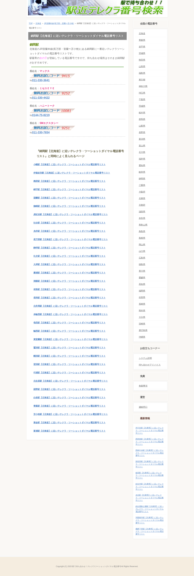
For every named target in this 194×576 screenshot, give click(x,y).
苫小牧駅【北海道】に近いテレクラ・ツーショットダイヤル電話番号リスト (70, 414)
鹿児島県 (143, 330)
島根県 (142, 238)
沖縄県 (142, 337)
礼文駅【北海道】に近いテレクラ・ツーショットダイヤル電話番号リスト (69, 256)
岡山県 (142, 244)
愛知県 (142, 165)
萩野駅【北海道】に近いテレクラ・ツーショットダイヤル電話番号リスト (69, 389)
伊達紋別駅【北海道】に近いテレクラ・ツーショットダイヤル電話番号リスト (71, 173)
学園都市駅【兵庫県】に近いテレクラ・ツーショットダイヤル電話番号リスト (150, 520)
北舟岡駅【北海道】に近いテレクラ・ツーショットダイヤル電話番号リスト (70, 306)
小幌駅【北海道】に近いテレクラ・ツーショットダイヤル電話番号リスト (69, 164)
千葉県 (142, 99)
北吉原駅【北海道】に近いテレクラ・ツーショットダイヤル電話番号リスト (70, 381)
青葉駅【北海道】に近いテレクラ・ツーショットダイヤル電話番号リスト (69, 406)
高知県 (142, 284)
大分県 (142, 317)
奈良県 (142, 218)
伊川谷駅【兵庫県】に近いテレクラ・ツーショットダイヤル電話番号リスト (150, 430)
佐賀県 (142, 297)
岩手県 (142, 46)
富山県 (142, 145)
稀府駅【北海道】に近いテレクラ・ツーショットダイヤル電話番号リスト (69, 181)
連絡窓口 (143, 407)
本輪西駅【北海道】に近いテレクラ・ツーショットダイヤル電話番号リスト (70, 314)
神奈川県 (143, 86)
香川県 (142, 271)
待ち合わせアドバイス (150, 364)
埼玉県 (142, 93)
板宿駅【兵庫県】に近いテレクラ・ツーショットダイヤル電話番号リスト (150, 475)
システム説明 (145, 358)
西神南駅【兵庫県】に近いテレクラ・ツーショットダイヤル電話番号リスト (150, 441)
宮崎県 (142, 323)
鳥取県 (142, 231)
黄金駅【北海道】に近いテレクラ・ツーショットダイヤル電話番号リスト (69, 422)
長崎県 (142, 304)
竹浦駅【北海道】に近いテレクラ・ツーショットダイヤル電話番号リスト (69, 372)
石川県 (142, 152)
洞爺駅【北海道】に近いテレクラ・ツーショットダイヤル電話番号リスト (69, 281)
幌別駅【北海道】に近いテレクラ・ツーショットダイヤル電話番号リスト (69, 356)
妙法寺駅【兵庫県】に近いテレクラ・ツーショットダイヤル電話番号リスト (150, 486)
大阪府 (142, 192)
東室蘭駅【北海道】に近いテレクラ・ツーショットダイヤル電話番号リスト (70, 339)
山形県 (142, 66)
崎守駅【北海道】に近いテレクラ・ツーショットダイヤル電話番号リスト (69, 189)
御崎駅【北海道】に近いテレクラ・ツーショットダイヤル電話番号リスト (69, 206)
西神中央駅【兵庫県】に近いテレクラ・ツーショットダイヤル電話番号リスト (150, 453)
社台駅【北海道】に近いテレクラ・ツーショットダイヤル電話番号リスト (69, 222)
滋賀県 (142, 211)
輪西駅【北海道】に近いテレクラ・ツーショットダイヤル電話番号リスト (69, 331)
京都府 (142, 205)
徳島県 (142, 264)
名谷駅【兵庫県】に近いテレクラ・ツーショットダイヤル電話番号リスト (150, 498)
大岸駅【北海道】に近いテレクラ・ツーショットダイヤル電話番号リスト (69, 264)
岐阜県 (142, 172)
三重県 (142, 185)
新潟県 (142, 139)
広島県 (142, 258)
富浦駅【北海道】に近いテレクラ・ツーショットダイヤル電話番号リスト (69, 431)
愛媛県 (142, 277)
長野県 (142, 132)
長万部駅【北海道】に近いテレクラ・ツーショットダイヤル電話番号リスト (70, 239)
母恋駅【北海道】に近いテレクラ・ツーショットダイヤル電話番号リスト (69, 322)
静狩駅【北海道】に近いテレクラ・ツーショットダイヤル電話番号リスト (69, 247)
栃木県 (142, 112)
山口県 (142, 251)
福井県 (142, 159)
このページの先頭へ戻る (118, 444)
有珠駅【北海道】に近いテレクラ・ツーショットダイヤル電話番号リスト (69, 289)
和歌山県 (143, 225)
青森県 (142, 40)
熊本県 (142, 310)
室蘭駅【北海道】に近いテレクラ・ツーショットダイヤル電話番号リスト (69, 198)
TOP (31, 23)
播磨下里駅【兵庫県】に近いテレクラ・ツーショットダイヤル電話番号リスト (150, 531)
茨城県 (142, 106)
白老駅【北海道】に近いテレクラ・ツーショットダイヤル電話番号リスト (69, 397)
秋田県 (142, 60)
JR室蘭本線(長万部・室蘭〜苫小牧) (59, 23)
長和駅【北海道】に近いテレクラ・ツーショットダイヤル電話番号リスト (69, 297)
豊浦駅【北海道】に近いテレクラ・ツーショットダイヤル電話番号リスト (69, 272)
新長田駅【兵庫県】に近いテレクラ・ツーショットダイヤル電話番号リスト (150, 464)
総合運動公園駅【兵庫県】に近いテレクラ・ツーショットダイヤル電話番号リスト (150, 509)
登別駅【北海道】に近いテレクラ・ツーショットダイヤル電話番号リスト (69, 364)
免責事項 (143, 386)
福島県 (142, 73)
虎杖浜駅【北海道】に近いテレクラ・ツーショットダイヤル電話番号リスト (70, 214)
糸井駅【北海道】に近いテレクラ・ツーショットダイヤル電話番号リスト (69, 231)
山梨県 (142, 126)
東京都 (142, 79)
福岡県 (142, 290)
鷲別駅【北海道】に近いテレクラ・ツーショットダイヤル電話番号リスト (69, 347)
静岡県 (142, 178)
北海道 (38, 23)
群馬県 (142, 119)
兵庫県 (142, 198)
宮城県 (142, 53)
